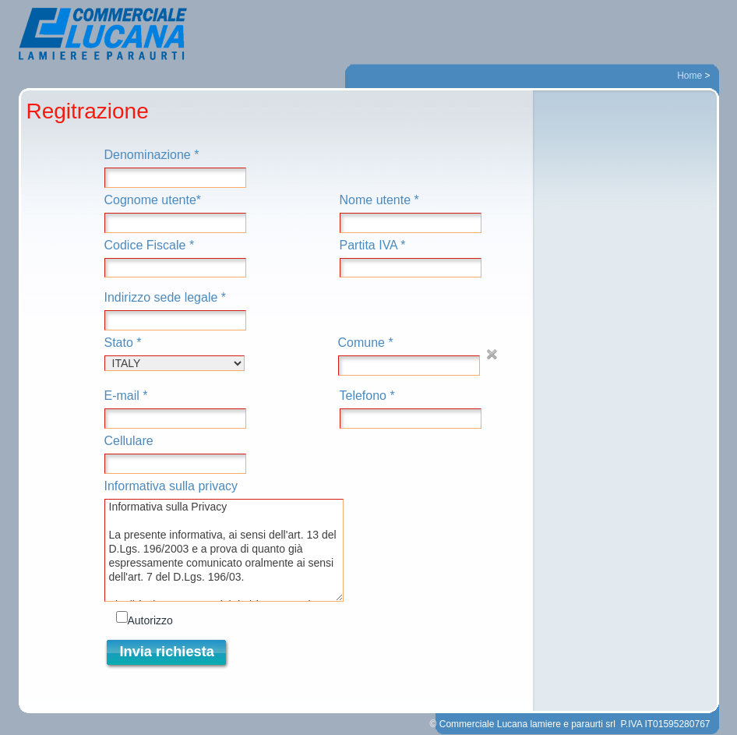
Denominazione (175, 168)
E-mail (175, 409)
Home (689, 75)
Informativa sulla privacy (224, 540)
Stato (174, 353)
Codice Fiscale (175, 258)
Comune (409, 356)
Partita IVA (410, 258)
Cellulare (175, 454)
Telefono (410, 409)
